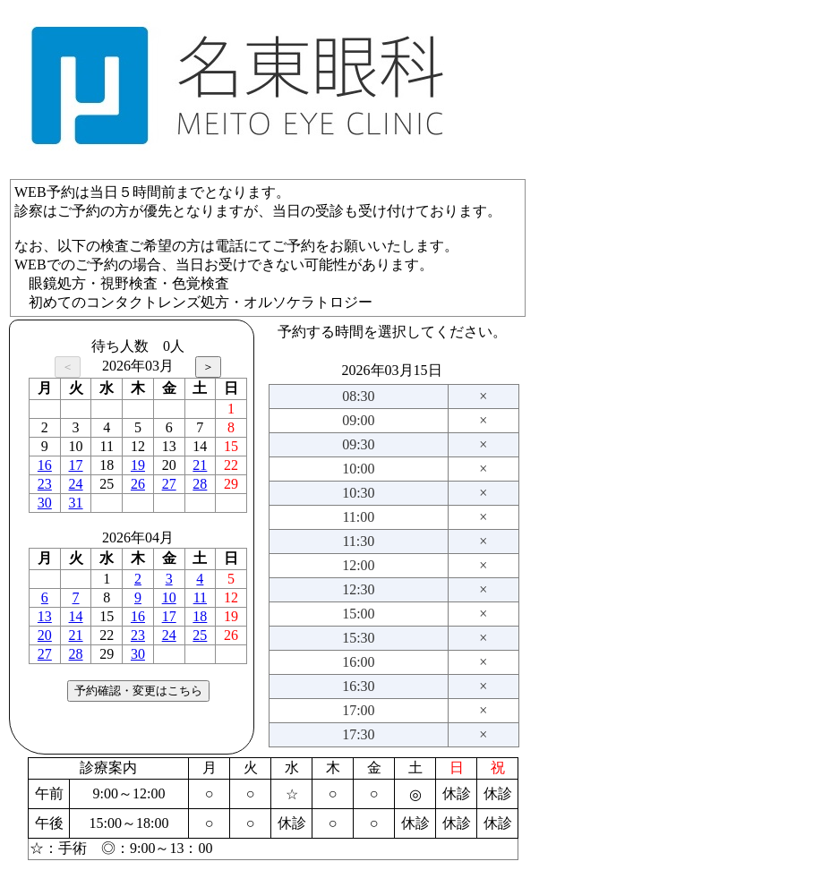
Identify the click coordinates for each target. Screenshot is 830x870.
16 (45, 465)
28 (200, 483)
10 (169, 597)
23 (45, 483)
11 (200, 597)
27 (169, 483)
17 (76, 465)
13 (45, 616)
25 (200, 635)
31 (76, 502)
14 (76, 616)
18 (200, 616)
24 (76, 483)
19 (138, 465)
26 (138, 483)
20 (45, 635)
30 (45, 502)
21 (200, 465)
